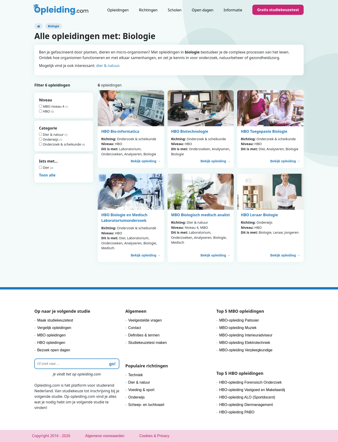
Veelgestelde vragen (145, 320)
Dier (44, 167)
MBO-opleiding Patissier (239, 320)
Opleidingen (118, 10)
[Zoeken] (76, 364)
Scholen (175, 10)
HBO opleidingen (51, 343)
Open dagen (202, 10)
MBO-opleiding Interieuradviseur (245, 335)
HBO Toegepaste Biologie (264, 131)
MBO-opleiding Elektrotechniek (244, 343)
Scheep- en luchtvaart (146, 405)
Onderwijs (49, 139)
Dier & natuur (52, 134)
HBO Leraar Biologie (259, 214)
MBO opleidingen (51, 335)
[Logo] (61, 10)
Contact (134, 328)
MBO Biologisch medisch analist (200, 214)
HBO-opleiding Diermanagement (246, 405)
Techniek (135, 375)
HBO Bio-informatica (120, 131)
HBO (45, 111)
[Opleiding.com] (38, 26)
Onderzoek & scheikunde (60, 144)
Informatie (233, 10)
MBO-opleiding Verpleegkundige (245, 350)
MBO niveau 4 (52, 106)
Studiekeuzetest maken (147, 343)
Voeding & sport (141, 390)
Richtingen (148, 10)
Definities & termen (143, 335)
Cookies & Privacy (154, 436)
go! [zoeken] (112, 364)
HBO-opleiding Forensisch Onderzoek (250, 382)
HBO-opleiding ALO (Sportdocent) (247, 397)
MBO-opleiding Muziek (238, 328)
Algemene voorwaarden (104, 436)
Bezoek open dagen (53, 350)
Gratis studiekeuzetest (278, 9)
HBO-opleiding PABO (236, 412)
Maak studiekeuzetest (55, 320)
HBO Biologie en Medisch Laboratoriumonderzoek (124, 217)
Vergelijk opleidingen (54, 328)
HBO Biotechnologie (189, 131)
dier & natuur (107, 65)
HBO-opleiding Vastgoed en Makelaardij (252, 390)
